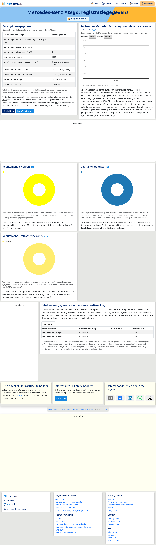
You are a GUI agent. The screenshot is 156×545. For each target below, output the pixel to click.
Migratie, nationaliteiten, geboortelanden (73, 527)
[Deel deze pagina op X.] (149, 398)
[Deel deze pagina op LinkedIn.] (130, 398)
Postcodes (60, 504)
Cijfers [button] (106, 3)
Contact (110, 535)
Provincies (60, 507)
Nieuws (110, 507)
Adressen (59, 499)
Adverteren (112, 532)
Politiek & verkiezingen (65, 532)
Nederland (70, 507)
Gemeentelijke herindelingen (120, 504)
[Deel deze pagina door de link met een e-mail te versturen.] (110, 398)
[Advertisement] (78, 143)
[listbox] (92, 37)
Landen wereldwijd (63, 510)
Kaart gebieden (114, 518)
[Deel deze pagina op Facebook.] (120, 398)
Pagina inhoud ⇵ (78, 18)
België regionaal (80, 510)
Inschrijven (61, 398)
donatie (18, 395)
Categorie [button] (47, 324)
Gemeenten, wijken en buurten (69, 502)
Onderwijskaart (114, 521)
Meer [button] (133, 3)
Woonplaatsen (72, 504)
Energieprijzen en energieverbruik (70, 524)
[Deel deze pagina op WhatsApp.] (140, 398)
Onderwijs (60, 529)
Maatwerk (147, 3)
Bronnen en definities (117, 502)
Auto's (58, 518)
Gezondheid (60, 521)
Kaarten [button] (119, 3)
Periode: (84, 36)
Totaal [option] (107, 36)
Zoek (94, 3)
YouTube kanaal (114, 540)
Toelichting (9, 111)
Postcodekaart (113, 524)
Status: (100, 36)
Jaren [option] (92, 36)
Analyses (111, 499)
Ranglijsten (112, 510)
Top (106, 409)
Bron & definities (24, 111)
